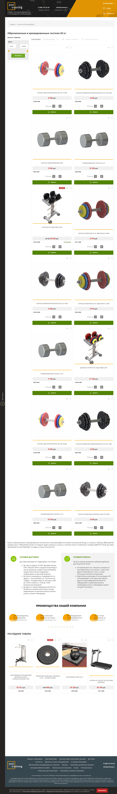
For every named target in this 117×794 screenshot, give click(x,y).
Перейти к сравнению (72, 39)
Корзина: (110, 13)
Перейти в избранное (91, 39)
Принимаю (102, 790)
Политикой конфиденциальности (34, 791)
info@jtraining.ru (62, 7)
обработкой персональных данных (58, 791)
